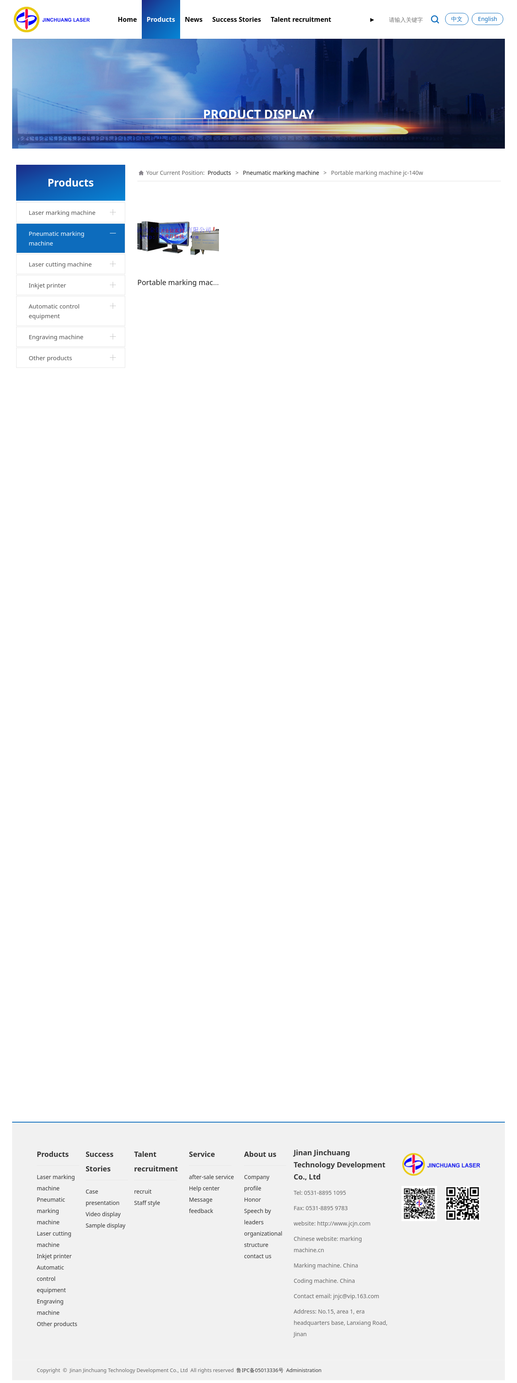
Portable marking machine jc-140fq (73, 608)
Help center (204, 1190)
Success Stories (236, 19)
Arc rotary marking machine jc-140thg (75, 891)
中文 (456, 19)
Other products (50, 1097)
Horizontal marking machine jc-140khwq (76, 681)
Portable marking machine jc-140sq (73, 633)
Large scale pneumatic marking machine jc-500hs (76, 953)
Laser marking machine (62, 212)
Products (161, 19)
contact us (257, 1258)
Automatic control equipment (54, 1050)
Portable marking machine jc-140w (73, 413)
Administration (304, 1372)
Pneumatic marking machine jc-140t (76, 364)
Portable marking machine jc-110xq (73, 535)
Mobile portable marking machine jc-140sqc (67, 769)
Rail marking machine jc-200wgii (66, 866)
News (194, 19)
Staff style (147, 1205)
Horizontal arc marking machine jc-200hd (64, 842)
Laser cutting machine (60, 1003)
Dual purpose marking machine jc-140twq (76, 720)
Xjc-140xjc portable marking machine (71, 559)
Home (127, 19)
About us (260, 1156)
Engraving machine (56, 1076)
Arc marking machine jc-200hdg (76, 910)
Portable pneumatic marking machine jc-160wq (72, 978)
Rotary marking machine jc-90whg (70, 929)
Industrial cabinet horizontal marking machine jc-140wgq (71, 486)
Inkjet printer (47, 1024)
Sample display (106, 1228)
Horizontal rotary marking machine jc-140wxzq (68, 462)
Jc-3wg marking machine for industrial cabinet (71, 817)
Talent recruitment (301, 19)
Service (202, 1156)
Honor (252, 1202)
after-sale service (211, 1179)
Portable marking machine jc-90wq (73, 511)
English (487, 19)
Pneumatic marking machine (56, 238)
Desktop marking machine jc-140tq (73, 291)
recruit (142, 1194)
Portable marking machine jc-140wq (73, 389)
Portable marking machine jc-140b (73, 584)
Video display (103, 1216)
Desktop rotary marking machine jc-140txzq (66, 340)
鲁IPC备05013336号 (260, 1372)
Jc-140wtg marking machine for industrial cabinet (75, 793)
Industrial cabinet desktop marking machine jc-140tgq (70, 316)
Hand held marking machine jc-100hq (75, 438)
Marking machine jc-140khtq (72, 701)
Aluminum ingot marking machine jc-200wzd (67, 744)
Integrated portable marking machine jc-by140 (72, 267)
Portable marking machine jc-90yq (73, 657)
